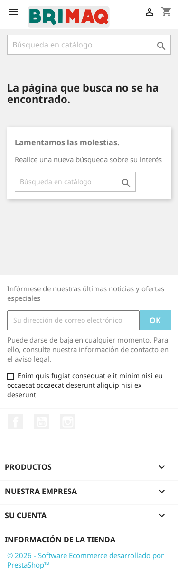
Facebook (15, 421)
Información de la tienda (60, 539)
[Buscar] (89, 45)
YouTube (41, 421)
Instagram (67, 421)
